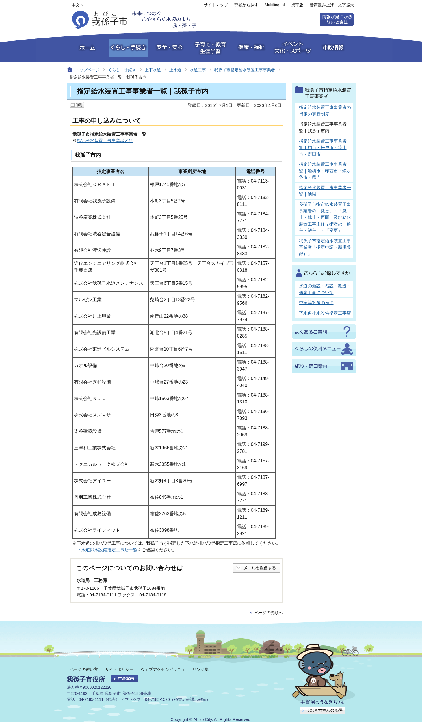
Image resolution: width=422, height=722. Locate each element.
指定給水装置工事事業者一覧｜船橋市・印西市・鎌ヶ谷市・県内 (325, 171)
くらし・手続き (122, 70)
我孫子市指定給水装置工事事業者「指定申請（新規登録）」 (325, 247)
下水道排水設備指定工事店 (325, 312)
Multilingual (275, 5)
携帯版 (297, 5)
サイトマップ (216, 5)
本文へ (78, 5)
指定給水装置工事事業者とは (105, 140)
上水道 (175, 70)
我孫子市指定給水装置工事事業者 (244, 70)
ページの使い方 (84, 669)
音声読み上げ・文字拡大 (332, 5)
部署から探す (246, 5)
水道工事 (198, 70)
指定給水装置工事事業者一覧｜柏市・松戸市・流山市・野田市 (325, 148)
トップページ (87, 70)
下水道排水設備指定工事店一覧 (107, 549)
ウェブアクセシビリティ (163, 669)
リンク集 (200, 669)
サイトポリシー (119, 669)
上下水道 (153, 70)
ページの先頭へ (268, 613)
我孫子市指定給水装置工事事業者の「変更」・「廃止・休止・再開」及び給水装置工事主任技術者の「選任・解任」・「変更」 (325, 217)
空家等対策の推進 (316, 302)
